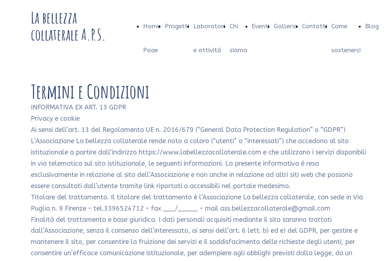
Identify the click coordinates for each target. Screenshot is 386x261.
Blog (372, 26)
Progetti (177, 26)
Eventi (260, 26)
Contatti (314, 26)
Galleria (286, 26)
